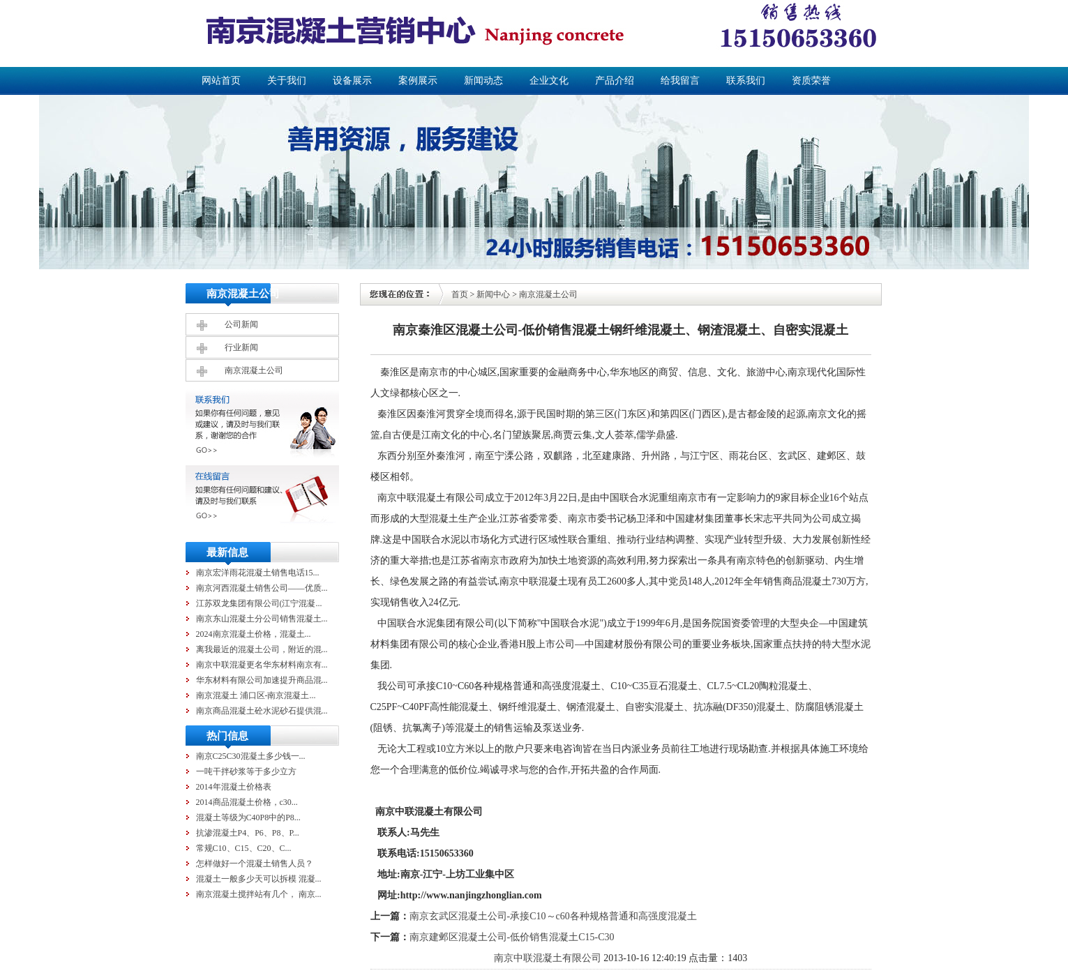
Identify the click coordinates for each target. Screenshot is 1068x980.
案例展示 (417, 80)
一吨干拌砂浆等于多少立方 (246, 771)
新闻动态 (483, 80)
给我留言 (680, 80)
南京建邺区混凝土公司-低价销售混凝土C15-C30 (512, 937)
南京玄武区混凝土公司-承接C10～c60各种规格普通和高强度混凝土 (553, 916)
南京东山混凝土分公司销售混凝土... (262, 619)
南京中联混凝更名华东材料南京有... (262, 665)
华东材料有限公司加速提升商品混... (262, 680)
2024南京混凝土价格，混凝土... (253, 634)
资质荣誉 (811, 80)
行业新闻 (241, 347)
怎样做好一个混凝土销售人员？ (254, 863)
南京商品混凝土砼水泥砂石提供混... (262, 711)
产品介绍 (614, 80)
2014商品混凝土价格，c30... (247, 802)
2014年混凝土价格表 (233, 787)
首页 (459, 294)
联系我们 (745, 80)
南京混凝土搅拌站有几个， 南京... (259, 894)
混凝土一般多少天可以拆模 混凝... (259, 879)
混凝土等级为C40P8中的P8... (248, 817)
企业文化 (549, 80)
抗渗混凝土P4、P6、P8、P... (247, 833)
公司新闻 (241, 324)
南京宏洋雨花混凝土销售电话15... (257, 573)
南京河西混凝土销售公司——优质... (262, 588)
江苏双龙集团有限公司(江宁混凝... (259, 603)
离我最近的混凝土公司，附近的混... (262, 649)
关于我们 (286, 80)
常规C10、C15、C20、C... (244, 848)
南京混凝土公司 (254, 370)
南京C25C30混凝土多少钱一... (251, 756)
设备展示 (352, 80)
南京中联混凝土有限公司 (547, 958)
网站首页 (221, 80)
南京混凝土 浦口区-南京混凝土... (256, 695)
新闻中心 (493, 294)
